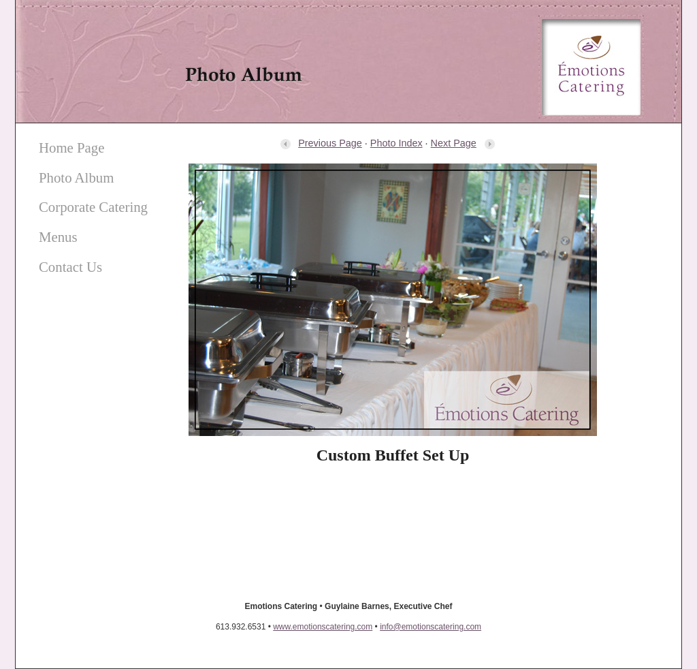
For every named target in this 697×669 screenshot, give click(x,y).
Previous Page (320, 143)
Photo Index (396, 143)
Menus (58, 237)
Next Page (463, 143)
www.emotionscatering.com (322, 627)
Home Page (71, 147)
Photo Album (76, 177)
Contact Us (70, 267)
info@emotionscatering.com (430, 627)
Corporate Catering (93, 207)
